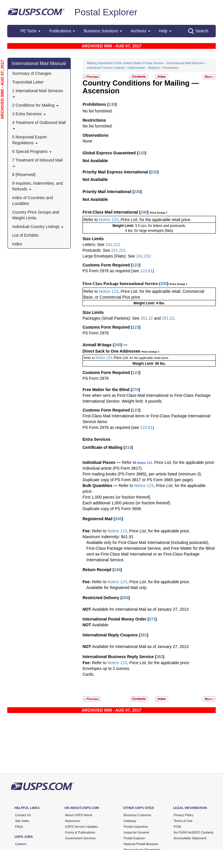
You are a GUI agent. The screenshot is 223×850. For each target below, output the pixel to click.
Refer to (90, 219)
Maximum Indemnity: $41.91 (108, 536)
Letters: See (94, 244)
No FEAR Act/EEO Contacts (194, 832)
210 (141, 153)
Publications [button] (62, 31)
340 (117, 569)
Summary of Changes (31, 73)
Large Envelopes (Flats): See (109, 256)
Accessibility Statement (190, 838)
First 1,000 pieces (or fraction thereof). (117, 497)
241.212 (112, 244)
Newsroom (73, 821)
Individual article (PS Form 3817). (113, 468)
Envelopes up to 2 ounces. (106, 668)
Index (17, 244)
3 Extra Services (29, 114)
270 (135, 389)
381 (143, 635)
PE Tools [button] (31, 31)
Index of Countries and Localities (32, 200)
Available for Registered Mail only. (116, 587)
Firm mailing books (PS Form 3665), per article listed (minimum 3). (142, 474)
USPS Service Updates (81, 826)
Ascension (101, 91)
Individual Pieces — (102, 462)
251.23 (168, 318)
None (87, 141)
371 (152, 619)
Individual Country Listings (37, 226)
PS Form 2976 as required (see (111, 270)
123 (135, 265)
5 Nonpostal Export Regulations (29, 140)
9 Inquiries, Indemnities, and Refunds (37, 186)
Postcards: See (97, 250)
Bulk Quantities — (100, 485)
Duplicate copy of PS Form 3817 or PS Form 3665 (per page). (138, 479)
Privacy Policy (183, 815)
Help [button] (165, 31)
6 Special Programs (32, 151)
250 (163, 283)
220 (154, 172)
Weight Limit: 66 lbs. (149, 364)
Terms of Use (183, 821)
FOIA (177, 826)
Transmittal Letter (27, 82)
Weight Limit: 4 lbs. (149, 303)
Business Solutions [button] (103, 31)
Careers (20, 844)
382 (159, 656)
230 (137, 191)
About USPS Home (78, 815)
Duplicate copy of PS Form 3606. (112, 508)
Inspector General (136, 832)
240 (143, 212)
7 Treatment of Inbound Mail (37, 162)
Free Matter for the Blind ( (107, 389)
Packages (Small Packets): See (111, 318)
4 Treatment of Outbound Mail (39, 124)
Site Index (22, 821)
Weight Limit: (123, 226)
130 (112, 104)
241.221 (118, 250)
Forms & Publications (80, 832)
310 (128, 447)
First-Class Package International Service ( (121, 283)
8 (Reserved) (24, 174)
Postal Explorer (105, 12)
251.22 (146, 318)
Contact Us (23, 815)
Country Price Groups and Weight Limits (35, 215)
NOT (87, 609)
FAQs (19, 826)
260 (117, 344)
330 (118, 518)
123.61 (146, 270)
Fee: (87, 531)
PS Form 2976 (96, 333)
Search (198, 31)
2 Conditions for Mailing (35, 105)
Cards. (88, 674)
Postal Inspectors (136, 826)
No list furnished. (98, 111)
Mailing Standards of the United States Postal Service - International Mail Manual (145, 63)
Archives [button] (140, 31)
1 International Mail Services (37, 92)
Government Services (80, 838)
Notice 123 (108, 219)
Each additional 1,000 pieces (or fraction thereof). (127, 503)
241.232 (143, 256)
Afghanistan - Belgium (144, 67)
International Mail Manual (39, 63)
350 (125, 597)
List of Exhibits (25, 235)
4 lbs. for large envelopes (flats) (149, 231)
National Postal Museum (141, 844)
